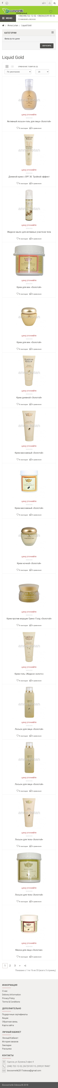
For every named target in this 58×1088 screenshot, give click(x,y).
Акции (5, 1018)
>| (25, 965)
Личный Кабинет (10, 1038)
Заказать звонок (27, 19)
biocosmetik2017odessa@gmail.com (24, 1070)
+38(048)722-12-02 (27, 16)
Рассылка (6, 1049)
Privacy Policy (8, 998)
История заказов (10, 1041)
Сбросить (46, 46)
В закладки (22, 128)
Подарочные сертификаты (15, 1014)
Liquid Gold (26, 25)
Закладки (6, 1045)
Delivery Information (11, 994)
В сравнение (35, 128)
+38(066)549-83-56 (46, 16)
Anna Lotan (13, 25)
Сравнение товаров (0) (28, 67)
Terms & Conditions (11, 1002)
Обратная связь (10, 1022)
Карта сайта (8, 1025)
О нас (4, 991)
